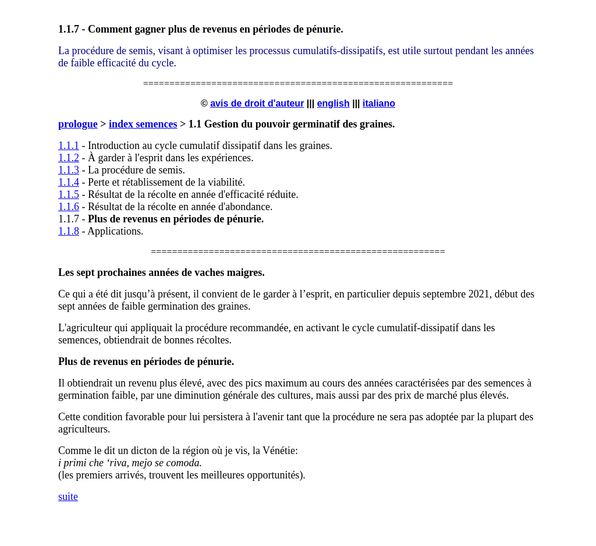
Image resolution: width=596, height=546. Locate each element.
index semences (143, 124)
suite (68, 496)
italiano (379, 103)
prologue (78, 124)
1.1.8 (68, 231)
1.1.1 (68, 145)
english (333, 103)
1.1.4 (68, 182)
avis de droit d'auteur (257, 103)
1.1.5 (68, 194)
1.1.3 (68, 170)
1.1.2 (68, 158)
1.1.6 (68, 206)
